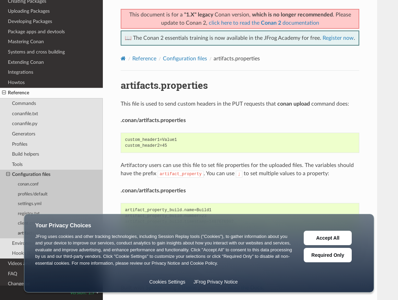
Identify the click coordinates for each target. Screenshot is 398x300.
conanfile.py (24, 123)
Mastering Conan (26, 41)
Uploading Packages (29, 11)
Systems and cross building (36, 52)
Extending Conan (26, 62)
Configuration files (28, 174)
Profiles (19, 144)
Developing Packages (30, 21)
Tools (17, 164)
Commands (24, 103)
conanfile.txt (25, 113)
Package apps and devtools (36, 31)
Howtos (16, 82)
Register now (338, 38)
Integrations (20, 72)
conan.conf (28, 184)
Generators (23, 133)
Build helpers (25, 154)
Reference (15, 93)
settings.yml (29, 204)
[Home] (123, 58)
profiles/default (33, 194)
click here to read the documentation (264, 23)
